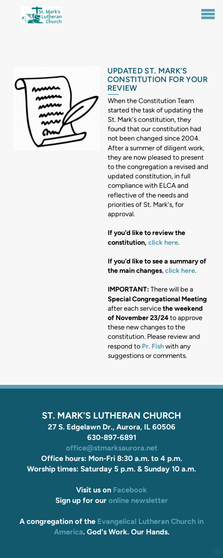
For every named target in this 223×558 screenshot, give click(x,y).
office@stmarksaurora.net (112, 447)
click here (163, 242)
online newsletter (138, 500)
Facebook (130, 489)
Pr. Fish (153, 346)
